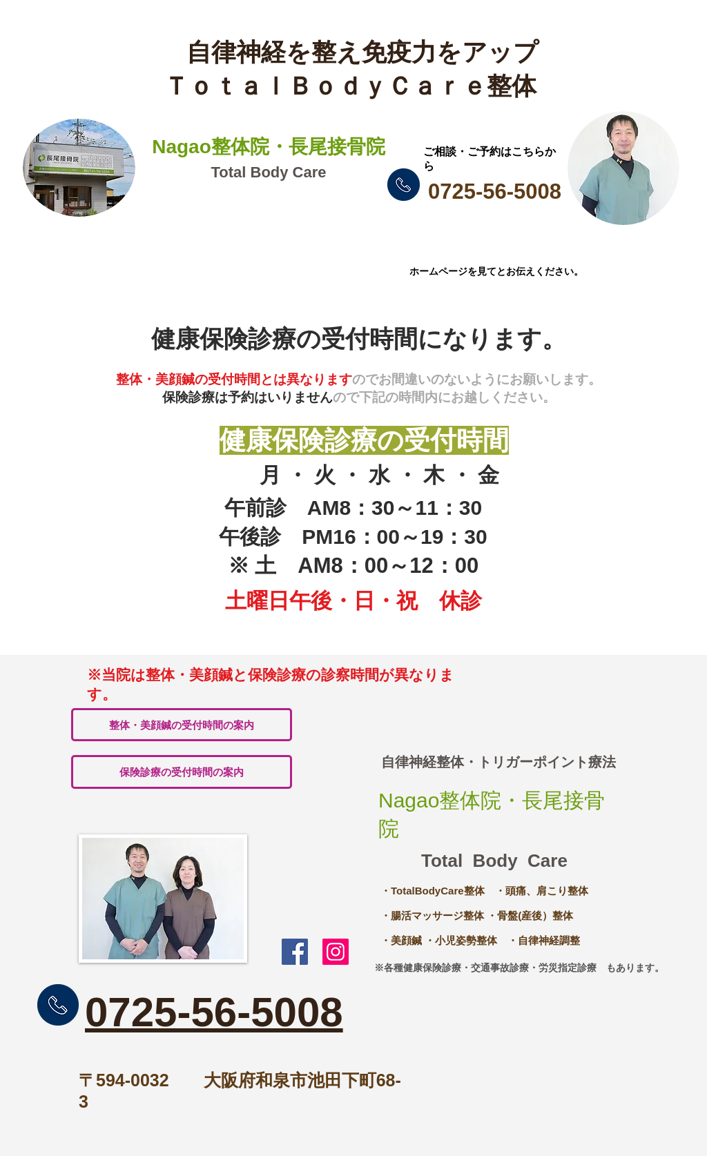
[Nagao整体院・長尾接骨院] (335, 952)
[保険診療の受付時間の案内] (181, 772)
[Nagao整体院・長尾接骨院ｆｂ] (295, 952)
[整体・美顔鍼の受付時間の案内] (181, 724)
